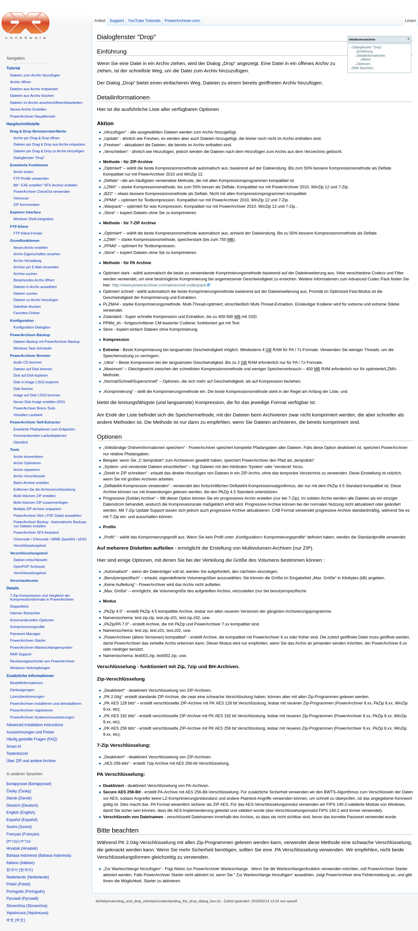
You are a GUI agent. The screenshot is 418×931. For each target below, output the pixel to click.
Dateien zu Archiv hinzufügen (35, 300)
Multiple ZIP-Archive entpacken (37, 509)
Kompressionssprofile (27, 627)
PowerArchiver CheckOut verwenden (41, 191)
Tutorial (13, 68)
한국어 (26, 870)
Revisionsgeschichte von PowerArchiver (42, 661)
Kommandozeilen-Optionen (32, 620)
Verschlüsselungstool (29, 545)
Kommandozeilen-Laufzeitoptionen (40, 435)
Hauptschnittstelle (23, 124)
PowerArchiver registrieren (31, 710)
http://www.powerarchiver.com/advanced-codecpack (159, 285)
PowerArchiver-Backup (30, 335)
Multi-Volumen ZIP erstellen (34, 496)
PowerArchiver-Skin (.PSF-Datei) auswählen (47, 515)
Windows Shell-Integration (33, 219)
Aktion (366, 59)
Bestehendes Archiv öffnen (34, 280)
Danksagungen (22, 690)
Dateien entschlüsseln (30, 560)
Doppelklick (19, 606)
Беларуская (39, 784)
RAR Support (20, 654)
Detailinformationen (371, 55)
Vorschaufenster (24, 580)
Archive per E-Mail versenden (36, 267)
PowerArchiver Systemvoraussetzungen (42, 717)
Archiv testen (23, 172)
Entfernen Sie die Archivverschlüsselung (44, 489)
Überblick (20, 442)
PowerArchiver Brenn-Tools (34, 408)
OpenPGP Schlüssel (29, 566)
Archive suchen (25, 274)
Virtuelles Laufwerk (27, 415)
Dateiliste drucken (27, 306)
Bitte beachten (362, 68)
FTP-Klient (19, 226)
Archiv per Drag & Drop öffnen (36, 138)
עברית (13, 841)
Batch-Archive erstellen (31, 483)
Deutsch (30, 805)
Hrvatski (29, 848)
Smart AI (13, 746)
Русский (30, 898)
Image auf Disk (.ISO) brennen (36, 395)
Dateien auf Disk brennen (32, 369)
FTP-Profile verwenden (31, 178)
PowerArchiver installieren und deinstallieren (45, 703)
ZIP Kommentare (26, 204)
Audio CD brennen (27, 362)
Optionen (363, 64)
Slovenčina (36, 906)
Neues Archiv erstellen (30, 247)
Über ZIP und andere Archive (31, 761)
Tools (14, 449)
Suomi (24, 827)
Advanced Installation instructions (34, 725)
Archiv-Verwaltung (27, 261)
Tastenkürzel (17, 753)
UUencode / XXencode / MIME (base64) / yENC (50, 539)
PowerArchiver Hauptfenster (32, 116)
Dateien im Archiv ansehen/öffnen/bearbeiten (46, 103)
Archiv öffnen (20, 82)
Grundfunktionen (24, 240)
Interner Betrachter (25, 613)
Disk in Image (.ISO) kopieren (36, 382)
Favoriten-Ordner (26, 313)
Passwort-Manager (25, 634)
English (27, 812)
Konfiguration (22, 320)
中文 (20, 920)
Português (35, 891)
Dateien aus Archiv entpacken (34, 89)
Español (29, 820)
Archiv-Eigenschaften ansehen (36, 254)
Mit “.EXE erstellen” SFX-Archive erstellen (45, 185)
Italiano (27, 863)
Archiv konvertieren (28, 456)
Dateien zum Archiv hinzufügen (35, 75)
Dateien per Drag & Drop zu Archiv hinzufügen (48, 151)
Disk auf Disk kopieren (30, 375)
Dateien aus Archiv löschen (32, 95)
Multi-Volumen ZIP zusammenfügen (40, 502)
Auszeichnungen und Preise (30, 732)
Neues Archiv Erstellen (28, 109)
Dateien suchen (25, 293)
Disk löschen (23, 389)
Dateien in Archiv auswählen (35, 287)
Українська (37, 913)
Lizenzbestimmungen (27, 696)
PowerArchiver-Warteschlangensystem (41, 647)
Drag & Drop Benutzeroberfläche (38, 131)
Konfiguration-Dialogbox (31, 327)
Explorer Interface (25, 212)
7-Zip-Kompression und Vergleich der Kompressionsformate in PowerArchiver (42, 598)
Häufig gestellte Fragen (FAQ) (31, 739)
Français (30, 834)
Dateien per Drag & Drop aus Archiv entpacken (49, 144)
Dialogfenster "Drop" (367, 47)
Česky (24, 791)
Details (12, 588)
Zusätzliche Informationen (30, 676)
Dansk (24, 798)
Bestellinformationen (26, 683)
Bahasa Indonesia (54, 855)
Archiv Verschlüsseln (29, 476)
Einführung (365, 51)
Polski (24, 884)
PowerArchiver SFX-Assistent (36, 532)
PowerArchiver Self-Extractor (35, 422)
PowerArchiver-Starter (28, 640)
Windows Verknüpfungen (30, 668)
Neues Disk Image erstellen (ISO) (39, 402)
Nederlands (38, 877)
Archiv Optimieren (27, 463)
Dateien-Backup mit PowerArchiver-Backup (46, 341)
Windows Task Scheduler (32, 348)
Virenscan (21, 198)
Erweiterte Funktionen (29, 165)
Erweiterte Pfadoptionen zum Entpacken (44, 429)
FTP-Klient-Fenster (27, 233)
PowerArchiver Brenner (30, 355)
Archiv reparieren (26, 470)
